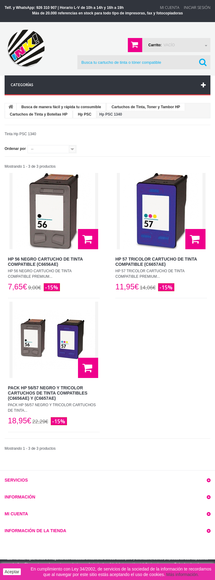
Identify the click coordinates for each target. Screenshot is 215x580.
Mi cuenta (16, 513)
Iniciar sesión (197, 7)
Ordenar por (15, 149)
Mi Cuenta (169, 7)
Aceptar (12, 571)
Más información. (182, 574)
